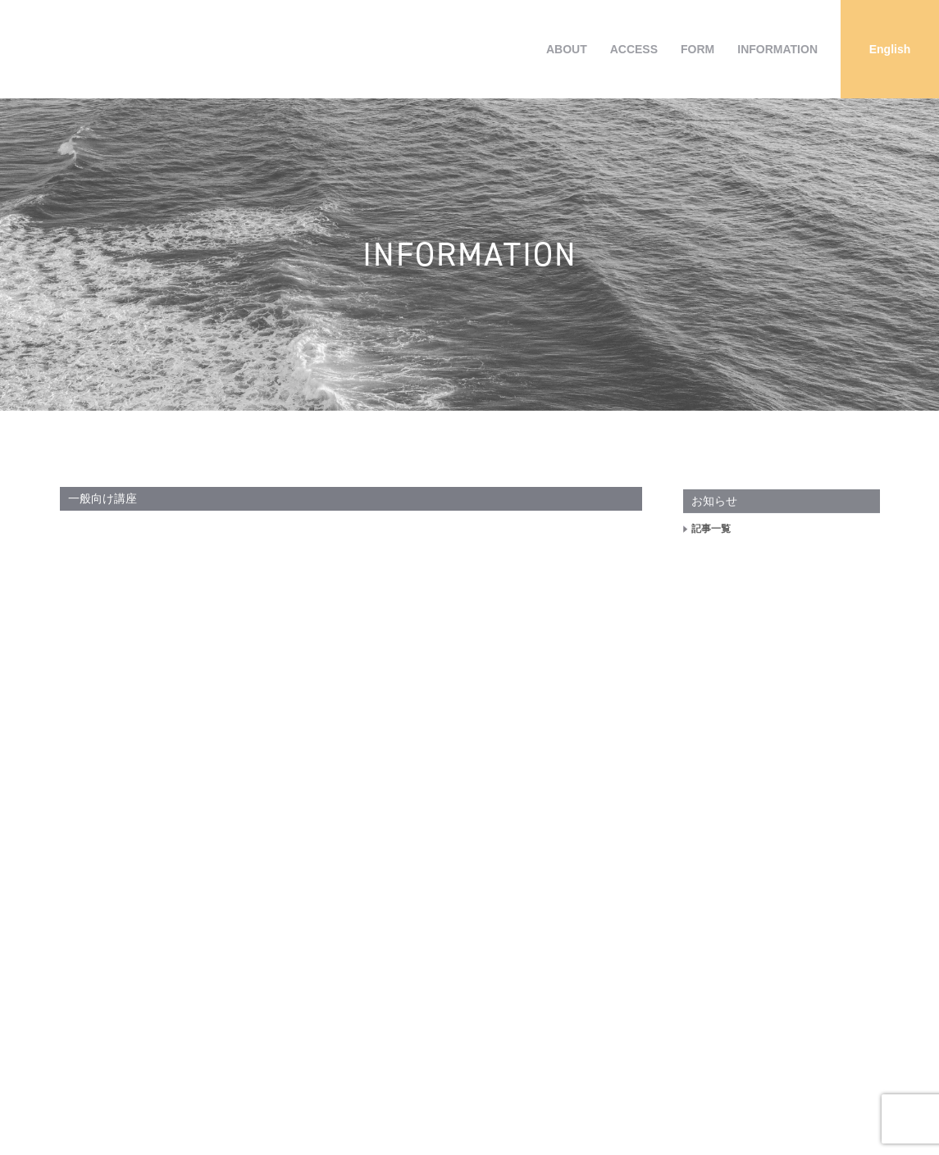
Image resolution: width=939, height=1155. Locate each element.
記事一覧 (711, 542)
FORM (697, 49)
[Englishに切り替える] (890, 49)
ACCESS (634, 49)
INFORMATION (777, 49)
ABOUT (566, 49)
